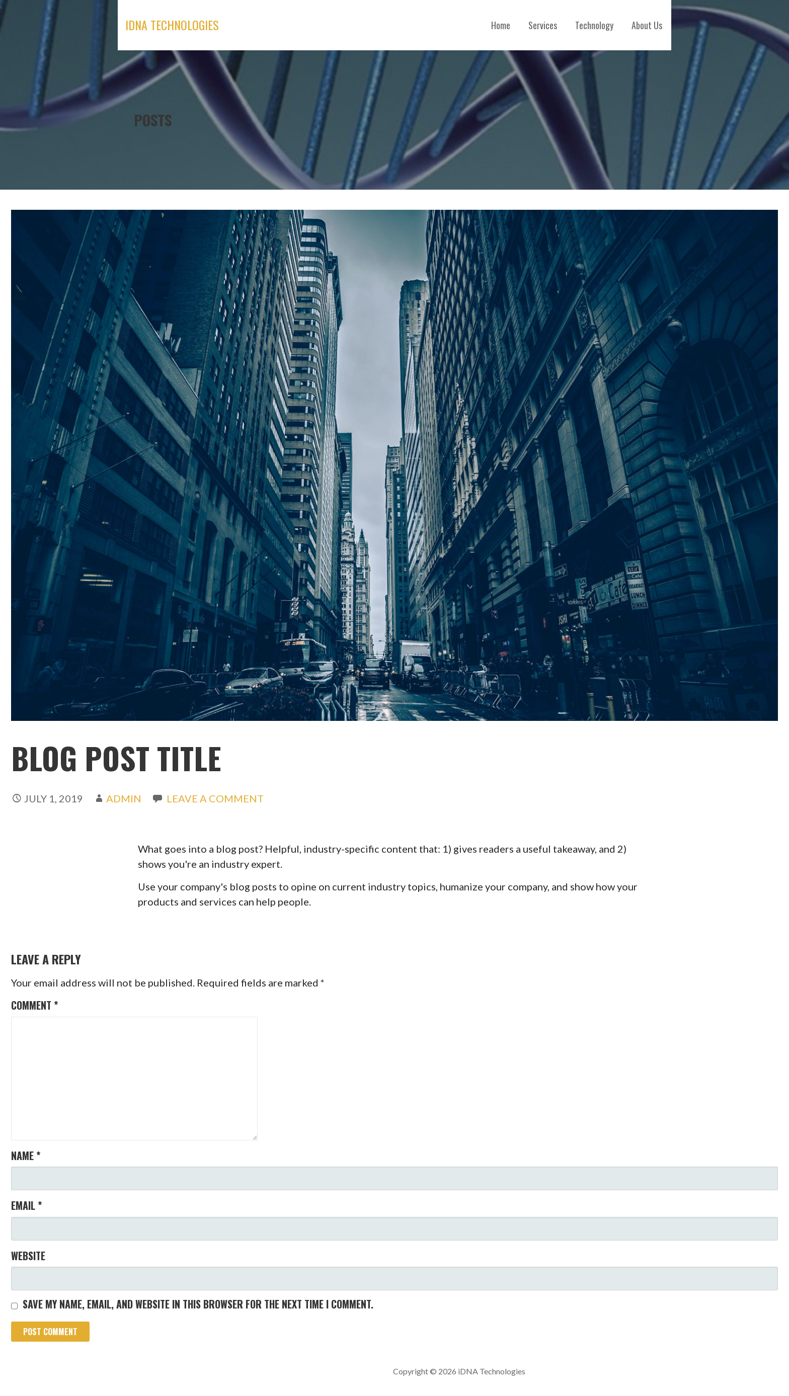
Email (26, 1205)
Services (542, 25)
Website (28, 1255)
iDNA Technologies (172, 25)
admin (123, 798)
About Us (647, 25)
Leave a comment (215, 798)
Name (25, 1155)
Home (500, 25)
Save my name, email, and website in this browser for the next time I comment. (198, 1304)
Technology (594, 25)
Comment (34, 1005)
